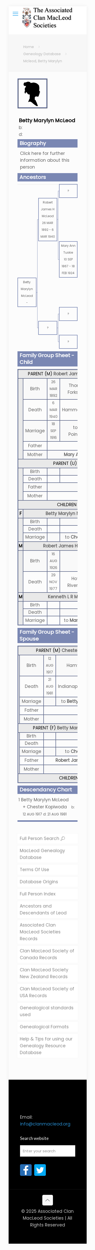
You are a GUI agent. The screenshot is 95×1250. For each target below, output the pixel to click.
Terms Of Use (34, 870)
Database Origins (39, 882)
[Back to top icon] (47, 1200)
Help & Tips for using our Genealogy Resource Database (46, 1046)
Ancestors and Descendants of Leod (43, 909)
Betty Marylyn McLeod (69, 513)
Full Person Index (37, 894)
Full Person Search (42, 838)
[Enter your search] (47, 1151)
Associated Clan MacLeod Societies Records (40, 932)
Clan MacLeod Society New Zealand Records (44, 973)
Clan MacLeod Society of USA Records (47, 992)
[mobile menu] (15, 14)
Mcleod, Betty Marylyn (42, 61)
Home (28, 46)
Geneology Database (42, 53)
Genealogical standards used (46, 1011)
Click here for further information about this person (44, 160)
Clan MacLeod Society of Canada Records (47, 954)
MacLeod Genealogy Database (42, 854)
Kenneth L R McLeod (69, 597)
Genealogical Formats (44, 1027)
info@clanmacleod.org (45, 1124)
